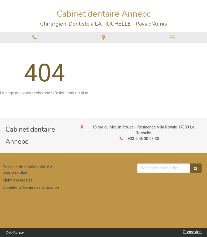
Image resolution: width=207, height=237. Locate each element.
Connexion (192, 231)
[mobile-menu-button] (172, 37)
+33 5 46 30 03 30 (143, 138)
